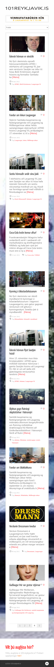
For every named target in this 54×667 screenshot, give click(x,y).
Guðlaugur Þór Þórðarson (23, 610)
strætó (38, 440)
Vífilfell (37, 255)
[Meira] (15, 77)
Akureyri (17, 495)
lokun (24, 140)
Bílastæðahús (19, 319)
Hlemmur (23, 440)
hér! (19, 655)
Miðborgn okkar (32, 140)
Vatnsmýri (15, 443)
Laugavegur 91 (36, 84)
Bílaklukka (24, 495)
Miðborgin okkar (34, 495)
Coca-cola (30, 255)
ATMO (17, 84)
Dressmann (30, 551)
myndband (33, 319)
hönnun (29, 199)
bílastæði (27, 319)
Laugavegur (18, 140)
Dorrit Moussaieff (20, 199)
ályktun (17, 440)
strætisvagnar (31, 440)
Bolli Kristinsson (25, 84)
